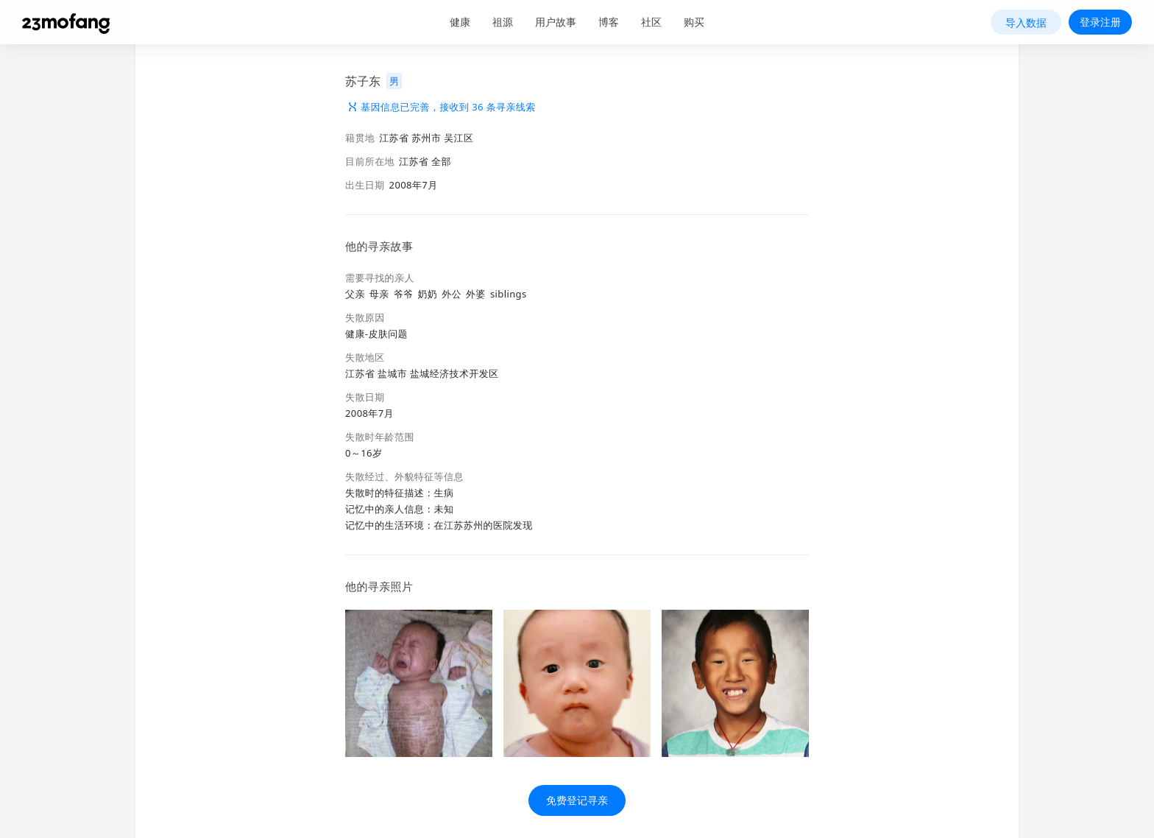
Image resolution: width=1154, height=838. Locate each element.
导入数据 (1026, 22)
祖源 (502, 22)
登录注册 (1100, 22)
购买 (694, 22)
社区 (651, 22)
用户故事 (555, 22)
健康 (460, 22)
